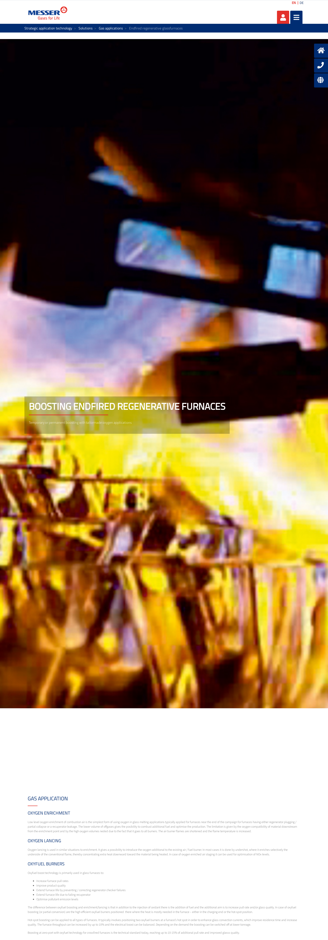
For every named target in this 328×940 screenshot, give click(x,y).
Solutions (85, 28)
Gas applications (111, 28)
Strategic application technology (48, 28)
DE (302, 2)
